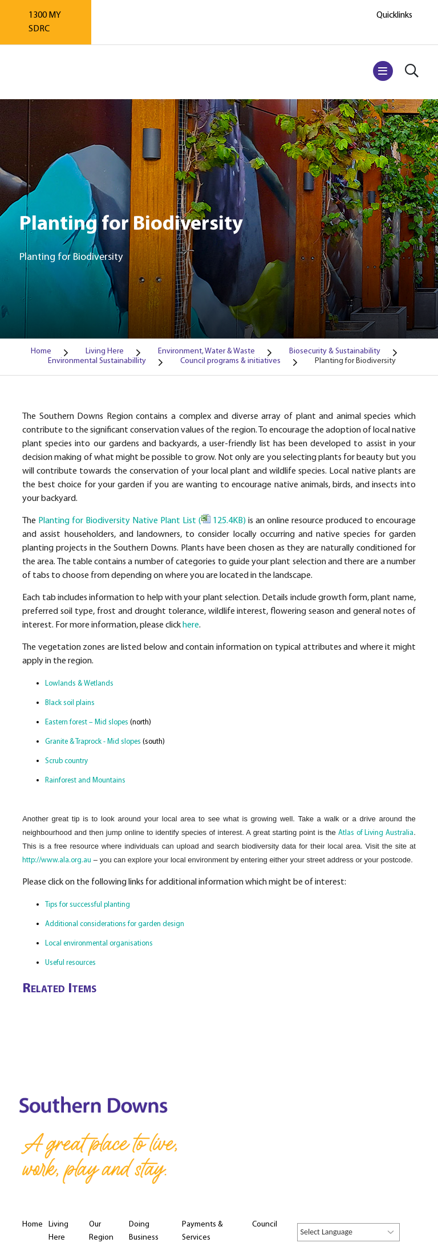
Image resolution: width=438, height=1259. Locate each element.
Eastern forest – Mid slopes (86, 722)
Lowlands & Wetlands (79, 683)
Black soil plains (70, 703)
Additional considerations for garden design (114, 924)
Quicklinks (394, 15)
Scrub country (66, 761)
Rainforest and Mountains (85, 780)
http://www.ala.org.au (56, 860)
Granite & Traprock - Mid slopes (93, 741)
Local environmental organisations (99, 943)
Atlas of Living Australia (375, 833)
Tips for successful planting (87, 904)
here (190, 625)
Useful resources (70, 963)
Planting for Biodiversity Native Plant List (141, 520)
